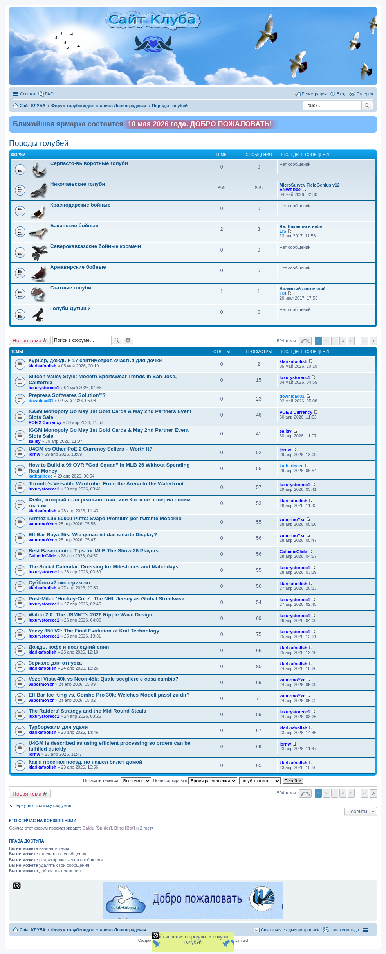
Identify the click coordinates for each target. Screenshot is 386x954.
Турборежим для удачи (58, 727)
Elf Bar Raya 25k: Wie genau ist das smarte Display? (93, 534)
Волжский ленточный (303, 288)
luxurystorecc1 (44, 387)
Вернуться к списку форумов (42, 805)
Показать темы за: (117, 780)
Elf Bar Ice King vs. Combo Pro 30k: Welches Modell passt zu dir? (109, 695)
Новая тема (27, 340)
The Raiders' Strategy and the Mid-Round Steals (87, 711)
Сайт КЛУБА (32, 929)
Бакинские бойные (74, 225)
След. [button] (373, 341)
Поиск (367, 105)
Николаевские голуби (77, 184)
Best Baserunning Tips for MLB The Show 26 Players (94, 550)
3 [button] (335, 341)
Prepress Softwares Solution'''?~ (69, 395)
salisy (35, 441)
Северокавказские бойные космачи (95, 246)
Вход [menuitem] (341, 94)
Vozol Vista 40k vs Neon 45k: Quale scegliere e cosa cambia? (104, 679)
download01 (41, 400)
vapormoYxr (41, 523)
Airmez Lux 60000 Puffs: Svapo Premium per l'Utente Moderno (105, 518)
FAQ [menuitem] (49, 94)
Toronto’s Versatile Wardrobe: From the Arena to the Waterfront (106, 484)
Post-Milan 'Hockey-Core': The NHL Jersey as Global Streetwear (107, 599)
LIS (283, 231)
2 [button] (326, 341)
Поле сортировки (195, 780)
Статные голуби (70, 288)
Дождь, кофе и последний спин (69, 647)
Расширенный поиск (128, 340)
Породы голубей (39, 143)
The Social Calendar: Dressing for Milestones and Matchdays (104, 567)
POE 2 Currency (45, 422)
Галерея (365, 94)
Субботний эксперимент (60, 583)
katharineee (40, 476)
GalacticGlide (42, 555)
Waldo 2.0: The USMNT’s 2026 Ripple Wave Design (90, 615)
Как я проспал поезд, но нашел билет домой (85, 762)
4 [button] (343, 341)
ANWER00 (290, 189)
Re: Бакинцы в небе (301, 226)
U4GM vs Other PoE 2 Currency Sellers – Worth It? (90, 449)
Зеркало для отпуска (55, 663)
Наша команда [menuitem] (344, 929)
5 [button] (351, 341)
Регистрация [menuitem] (314, 94)
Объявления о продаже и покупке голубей (192, 939)
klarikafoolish (42, 365)
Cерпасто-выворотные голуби (89, 163)
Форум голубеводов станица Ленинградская (98, 929)
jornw (34, 454)
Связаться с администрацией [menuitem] (290, 929)
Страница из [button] (305, 341)
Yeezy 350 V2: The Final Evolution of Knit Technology (94, 631)
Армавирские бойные (78, 267)
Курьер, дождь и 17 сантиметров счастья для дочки (95, 360)
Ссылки (27, 94)
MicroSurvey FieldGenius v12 (309, 185)
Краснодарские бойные (80, 205)
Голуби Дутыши (70, 308)
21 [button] (365, 341)
